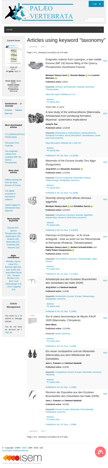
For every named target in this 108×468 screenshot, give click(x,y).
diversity (58, 87)
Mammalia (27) (13, 242)
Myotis (58, 333)
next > (43, 47)
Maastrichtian (51, 217)
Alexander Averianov (70, 169)
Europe (78, 296)
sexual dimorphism (73, 135)
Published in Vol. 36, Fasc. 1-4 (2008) (62, 155)
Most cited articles (13, 171)
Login (95, 4)
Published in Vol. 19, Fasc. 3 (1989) (61, 311)
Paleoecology (88, 296)
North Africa (72, 217)
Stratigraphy (64, 180)
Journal (9, 29)
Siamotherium (88, 135)
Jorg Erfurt (51, 169)
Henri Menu (51, 324)
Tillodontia (50, 374)
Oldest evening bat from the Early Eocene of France (13, 182)
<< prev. (10, 71)
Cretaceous (60, 215)
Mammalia (78, 178)
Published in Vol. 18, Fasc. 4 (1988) (61, 346)
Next (7, 113)
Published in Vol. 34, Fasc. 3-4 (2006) (62, 193)
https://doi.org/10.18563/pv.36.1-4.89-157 (63, 143)
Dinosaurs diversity (74, 215)
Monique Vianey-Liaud (56, 75)
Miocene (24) (13, 247)
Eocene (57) (13, 228)
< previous (32, 47)
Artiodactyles (60, 296)
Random (18, 110)
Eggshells (88, 215)
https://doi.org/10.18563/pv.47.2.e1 (60, 94)
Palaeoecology (52, 180)
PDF (105, 61)
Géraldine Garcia (82, 206)
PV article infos (53, 102)
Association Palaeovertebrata (15, 450)
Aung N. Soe (52, 124)
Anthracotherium (88, 133)
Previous (8, 110)
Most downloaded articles (13, 126)
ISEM (24, 448)
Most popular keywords (13, 220)
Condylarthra (60, 372)
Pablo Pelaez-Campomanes (59, 250)
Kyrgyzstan (68, 178)
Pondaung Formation (55, 135)
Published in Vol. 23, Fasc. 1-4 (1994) (62, 274)
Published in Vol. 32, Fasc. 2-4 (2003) (62, 230)
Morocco (62, 217)
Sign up (8, 332)
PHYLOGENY (61, 259)
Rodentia (80, 87)
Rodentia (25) (13, 244)
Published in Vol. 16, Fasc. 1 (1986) (61, 387)
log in (17, 316)
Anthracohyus (61, 133)
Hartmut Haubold (68, 287)
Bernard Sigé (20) (13, 267)
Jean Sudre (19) (13, 270)
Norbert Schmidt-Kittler (82, 247)
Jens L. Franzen (53, 363)
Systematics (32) (13, 236)
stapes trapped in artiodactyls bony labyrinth (12, 208)
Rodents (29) (13, 239)
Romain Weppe (78, 75)
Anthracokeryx (74, 133)
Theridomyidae (52, 89)
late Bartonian (69, 87)
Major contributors (13, 256)
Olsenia (87, 178)
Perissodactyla (86, 409)
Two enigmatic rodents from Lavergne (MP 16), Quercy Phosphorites (13, 157)
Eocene (58, 178)
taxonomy (89, 87)
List (10, 113)
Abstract (50, 99)
